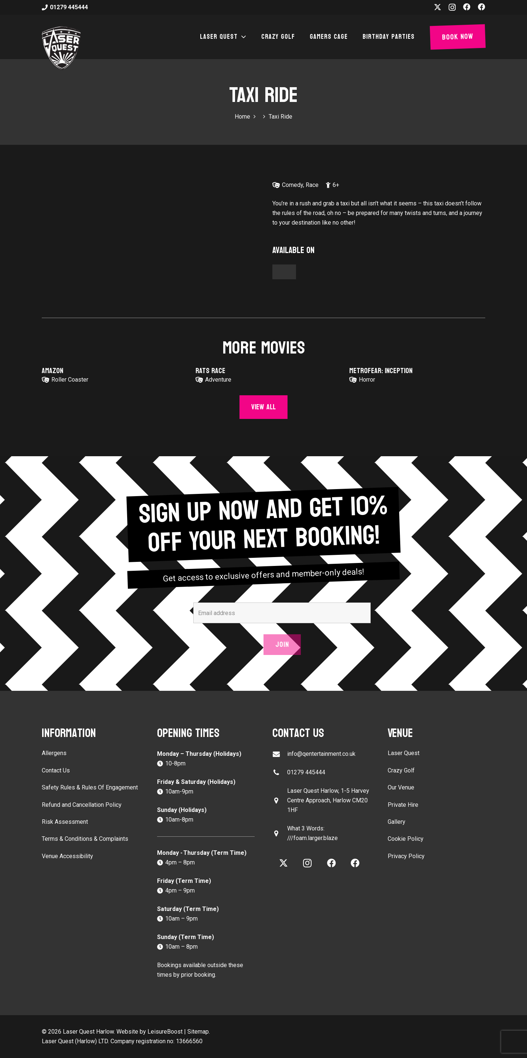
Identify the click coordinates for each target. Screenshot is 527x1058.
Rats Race (210, 371)
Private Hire (403, 804)
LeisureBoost (165, 1031)
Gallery (396, 821)
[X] (437, 7)
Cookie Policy (406, 838)
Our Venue (401, 787)
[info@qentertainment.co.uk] (279, 754)
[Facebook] (466, 7)
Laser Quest (403, 753)
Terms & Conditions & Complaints (85, 838)
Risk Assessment (65, 821)
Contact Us (56, 770)
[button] (242, 37)
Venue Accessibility (67, 856)
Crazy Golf (401, 770)
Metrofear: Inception (380, 371)
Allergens (54, 753)
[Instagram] (452, 7)
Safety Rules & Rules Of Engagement (90, 787)
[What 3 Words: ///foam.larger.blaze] (279, 833)
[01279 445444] (279, 772)
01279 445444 (306, 772)
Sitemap (198, 1031)
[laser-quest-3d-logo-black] (61, 48)
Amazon (52, 371)
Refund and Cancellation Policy (82, 804)
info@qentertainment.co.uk (321, 753)
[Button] (284, 271)
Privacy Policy (406, 856)
